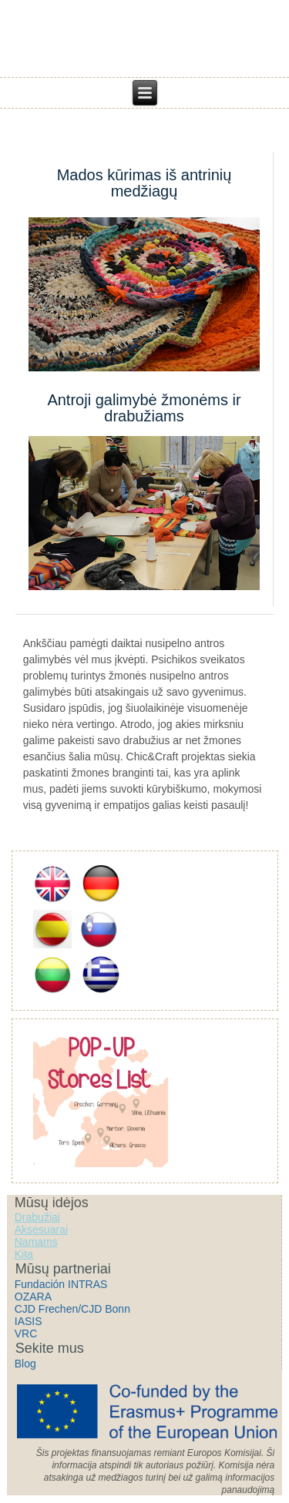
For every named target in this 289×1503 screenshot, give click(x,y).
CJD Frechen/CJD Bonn (72, 1309)
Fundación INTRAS (61, 1284)
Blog (25, 1363)
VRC (26, 1333)
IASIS (28, 1321)
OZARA (33, 1296)
